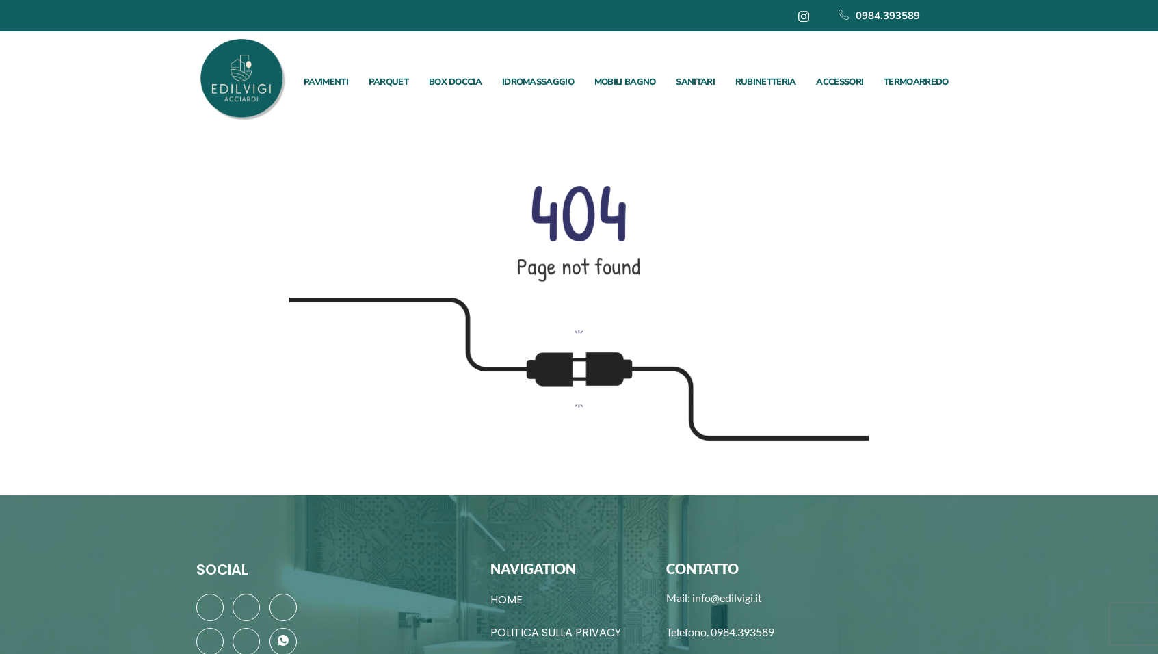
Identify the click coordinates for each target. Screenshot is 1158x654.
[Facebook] (210, 607)
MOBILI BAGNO (625, 82)
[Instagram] (803, 15)
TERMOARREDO (916, 82)
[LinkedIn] (283, 607)
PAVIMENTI (326, 82)
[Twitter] (246, 607)
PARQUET (388, 82)
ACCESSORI (839, 82)
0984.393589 (879, 16)
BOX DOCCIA (455, 82)
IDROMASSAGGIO (538, 82)
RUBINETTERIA (765, 82)
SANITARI (695, 82)
